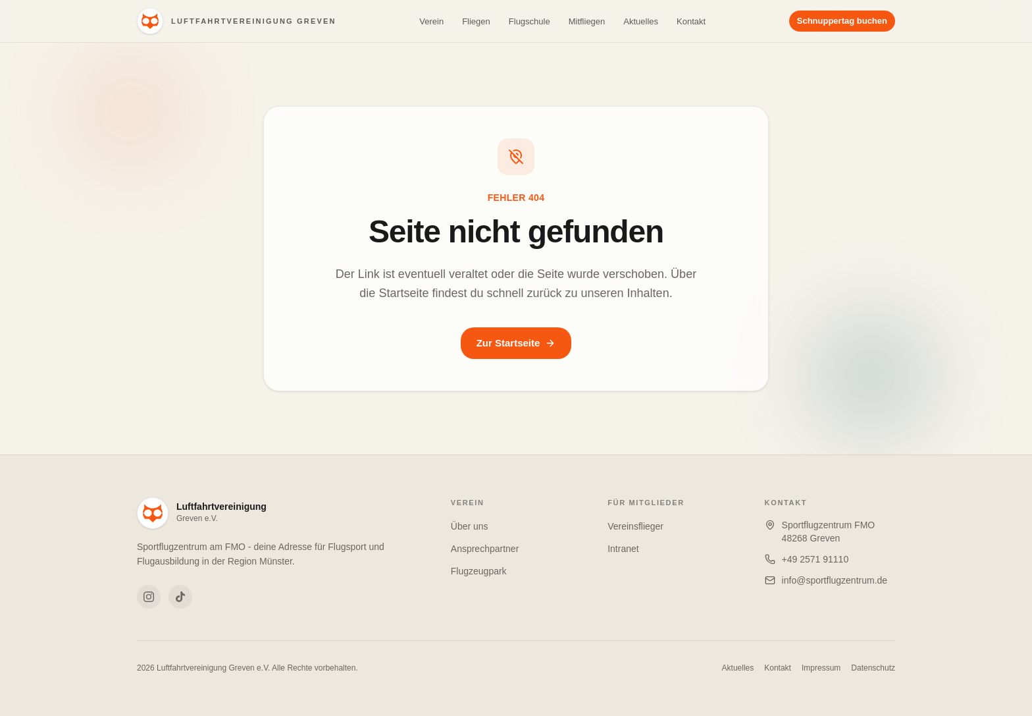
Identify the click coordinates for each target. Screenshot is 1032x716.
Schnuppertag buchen (842, 21)
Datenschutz (873, 668)
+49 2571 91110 (815, 559)
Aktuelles (640, 21)
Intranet (622, 548)
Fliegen (476, 21)
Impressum (821, 668)
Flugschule (529, 21)
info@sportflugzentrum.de (835, 580)
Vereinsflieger (635, 526)
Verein (431, 21)
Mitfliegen (587, 21)
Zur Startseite (516, 342)
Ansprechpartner (485, 548)
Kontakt (691, 21)
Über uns (469, 526)
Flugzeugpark (479, 571)
